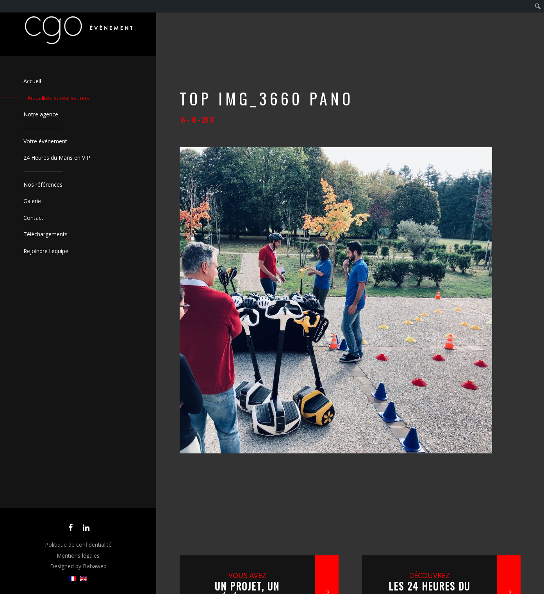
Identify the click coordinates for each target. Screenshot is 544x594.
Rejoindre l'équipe (45, 251)
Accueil (32, 81)
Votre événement (45, 141)
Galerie (32, 201)
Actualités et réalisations (58, 98)
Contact (33, 217)
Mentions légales (78, 555)
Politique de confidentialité (78, 544)
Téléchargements (45, 234)
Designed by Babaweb (78, 566)
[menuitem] (72, 579)
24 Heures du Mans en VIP (56, 157)
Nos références (42, 184)
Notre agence (40, 114)
